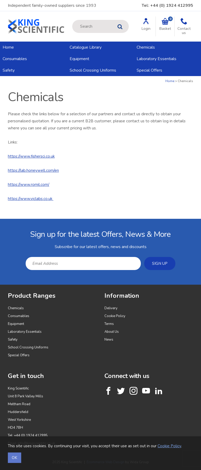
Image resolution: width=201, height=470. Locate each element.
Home (8, 47)
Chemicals (146, 47)
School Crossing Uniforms (93, 70)
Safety (9, 70)
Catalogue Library (86, 47)
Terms (109, 324)
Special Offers (149, 70)
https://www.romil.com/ (28, 184)
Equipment (79, 59)
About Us (111, 331)
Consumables (15, 59)
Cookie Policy (114, 316)
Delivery (111, 308)
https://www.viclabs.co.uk (30, 198)
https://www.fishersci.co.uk (31, 156)
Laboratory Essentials (156, 59)
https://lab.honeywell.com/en (33, 170)
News (108, 339)
